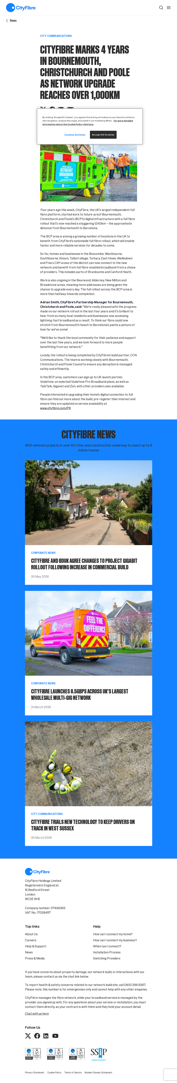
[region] (90, 126)
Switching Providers (106, 958)
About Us (31, 934)
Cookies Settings (74, 134)
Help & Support (35, 946)
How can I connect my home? (113, 934)
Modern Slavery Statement (98, 1072)
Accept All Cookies (103, 134)
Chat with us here (37, 1013)
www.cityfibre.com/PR (55, 408)
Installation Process (107, 952)
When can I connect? (107, 946)
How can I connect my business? (115, 940)
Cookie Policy (54, 1072)
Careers (30, 940)
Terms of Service (73, 1072)
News (29, 952)
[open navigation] (168, 7)
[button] (161, 7)
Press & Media (35, 958)
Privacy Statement (34, 1072)
